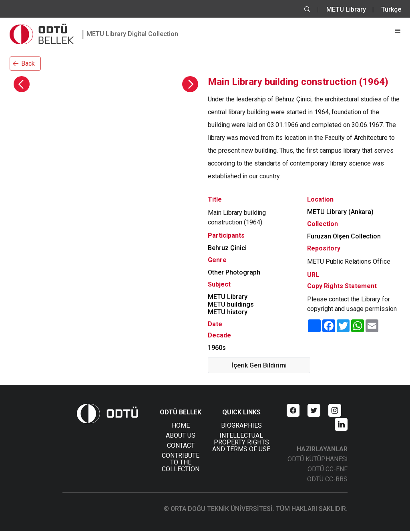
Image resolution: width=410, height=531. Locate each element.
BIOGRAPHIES (241, 425)
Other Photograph (234, 272)
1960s (217, 347)
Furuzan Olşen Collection (344, 236)
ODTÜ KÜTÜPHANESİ (317, 459)
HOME (181, 425)
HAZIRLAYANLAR (322, 449)
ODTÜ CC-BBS (327, 479)
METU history (227, 312)
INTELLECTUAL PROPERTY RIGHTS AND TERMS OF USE (241, 442)
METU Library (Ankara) (340, 212)
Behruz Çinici (227, 248)
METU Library (346, 9)
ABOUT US (180, 435)
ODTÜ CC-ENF (328, 469)
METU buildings (231, 304)
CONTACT (181, 445)
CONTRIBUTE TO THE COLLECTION (180, 462)
